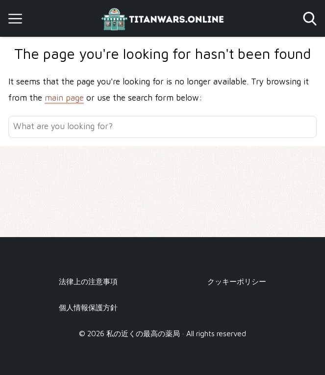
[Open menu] (15, 19)
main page (64, 98)
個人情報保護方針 (88, 307)
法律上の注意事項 (88, 281)
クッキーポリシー (236, 281)
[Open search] (310, 19)
